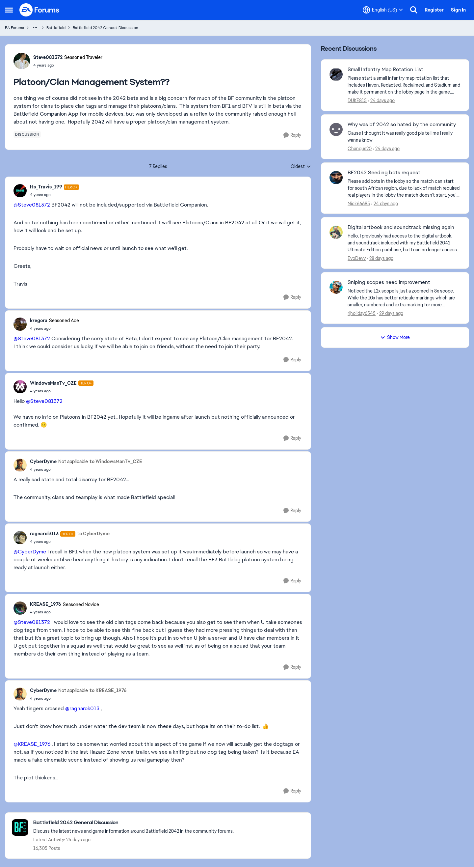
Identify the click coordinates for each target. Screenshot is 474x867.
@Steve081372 (31, 204)
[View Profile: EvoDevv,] (336, 232)
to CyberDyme (93, 534)
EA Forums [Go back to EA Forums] (14, 27)
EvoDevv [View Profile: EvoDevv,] (357, 258)
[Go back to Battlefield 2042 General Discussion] (133, 822)
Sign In (458, 10)
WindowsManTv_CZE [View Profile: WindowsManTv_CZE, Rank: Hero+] (53, 383)
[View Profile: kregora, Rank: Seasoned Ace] (20, 324)
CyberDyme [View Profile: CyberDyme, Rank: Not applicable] (43, 461)
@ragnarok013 (82, 708)
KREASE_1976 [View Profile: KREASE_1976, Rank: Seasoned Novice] (45, 604)
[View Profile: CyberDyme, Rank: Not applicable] (20, 465)
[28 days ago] (380, 258)
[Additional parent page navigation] (35, 27)
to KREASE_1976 (108, 690)
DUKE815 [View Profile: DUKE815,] (357, 100)
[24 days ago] (381, 100)
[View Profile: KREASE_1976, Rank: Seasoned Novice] (20, 608)
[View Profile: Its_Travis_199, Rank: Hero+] (20, 190)
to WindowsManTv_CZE (116, 461)
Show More (395, 337)
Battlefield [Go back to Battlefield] (56, 27)
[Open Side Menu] (9, 10)
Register (434, 10)
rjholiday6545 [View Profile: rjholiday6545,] (362, 313)
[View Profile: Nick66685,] (336, 177)
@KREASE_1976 (31, 744)
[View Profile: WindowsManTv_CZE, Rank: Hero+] (20, 386)
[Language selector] (383, 9)
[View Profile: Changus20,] (336, 129)
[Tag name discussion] (27, 134)
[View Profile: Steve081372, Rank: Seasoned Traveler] (21, 61)
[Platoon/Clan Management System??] (54, 195)
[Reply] (292, 135)
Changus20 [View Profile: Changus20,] (360, 149)
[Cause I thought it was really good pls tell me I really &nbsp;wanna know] (404, 137)
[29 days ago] (390, 313)
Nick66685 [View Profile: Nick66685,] (359, 203)
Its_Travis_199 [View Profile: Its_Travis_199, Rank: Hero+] (46, 187)
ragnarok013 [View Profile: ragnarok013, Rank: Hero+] (44, 534)
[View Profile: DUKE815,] (336, 74)
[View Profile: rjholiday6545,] (336, 287)
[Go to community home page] (39, 9)
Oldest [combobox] (301, 166)
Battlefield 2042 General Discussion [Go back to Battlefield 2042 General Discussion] (105, 27)
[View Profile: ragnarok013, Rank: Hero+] (20, 537)
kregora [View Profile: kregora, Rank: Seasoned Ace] (38, 320)
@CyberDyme (29, 551)
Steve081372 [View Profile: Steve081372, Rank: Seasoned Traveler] (48, 57)
